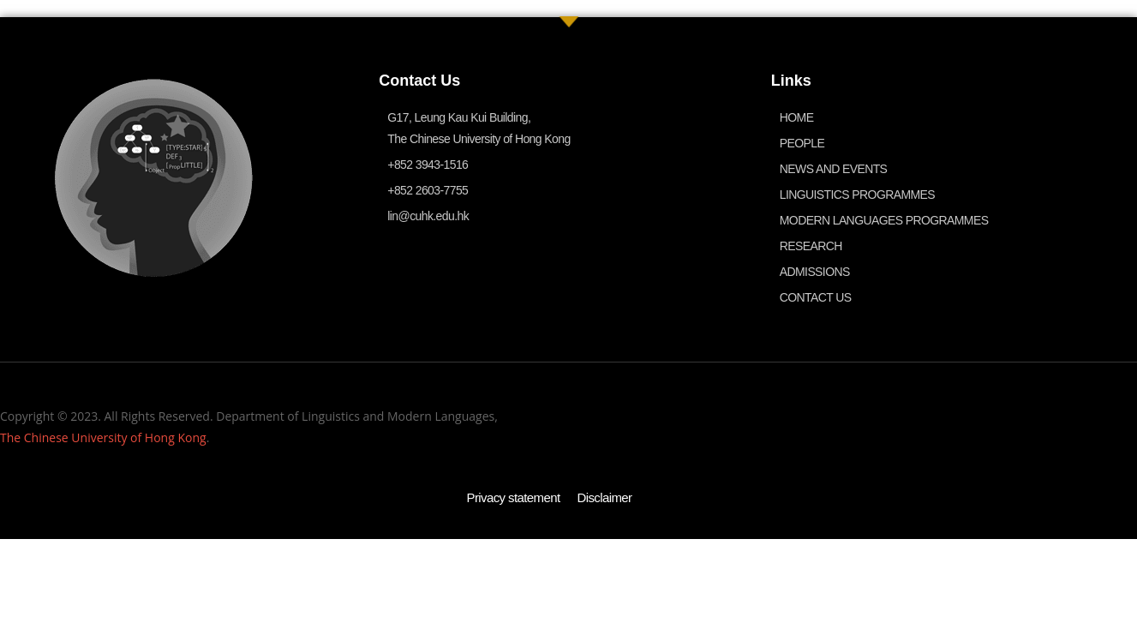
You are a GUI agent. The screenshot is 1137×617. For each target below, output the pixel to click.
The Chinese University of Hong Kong (103, 437)
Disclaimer (604, 497)
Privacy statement (513, 497)
